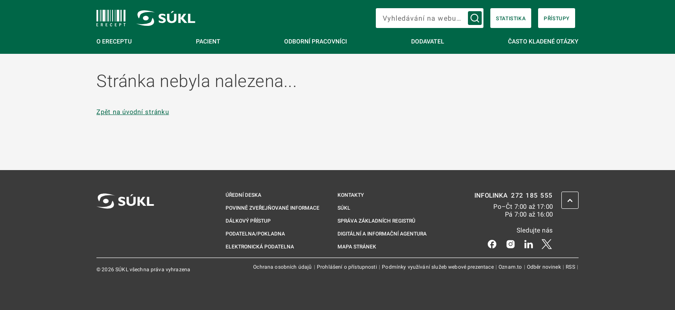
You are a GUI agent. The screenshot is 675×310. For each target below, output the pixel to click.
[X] (547, 244)
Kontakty (351, 195)
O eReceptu (114, 41)
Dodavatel (427, 41)
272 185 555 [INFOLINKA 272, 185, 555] (532, 195)
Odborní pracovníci (315, 41)
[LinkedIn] (529, 244)
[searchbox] (429, 18)
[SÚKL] (111, 18)
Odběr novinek (544, 267)
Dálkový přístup (248, 221)
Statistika (511, 19)
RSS (571, 267)
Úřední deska (243, 195)
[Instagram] (511, 244)
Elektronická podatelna (260, 247)
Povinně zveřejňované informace (272, 208)
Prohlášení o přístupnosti (347, 267)
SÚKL (344, 208)
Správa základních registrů (376, 221)
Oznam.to (511, 267)
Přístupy (557, 19)
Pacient (208, 41)
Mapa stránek (357, 247)
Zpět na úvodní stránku (132, 112)
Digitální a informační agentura (382, 234)
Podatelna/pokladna (255, 234)
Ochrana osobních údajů (283, 267)
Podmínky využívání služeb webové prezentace (438, 267)
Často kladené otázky (543, 41)
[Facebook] (492, 244)
